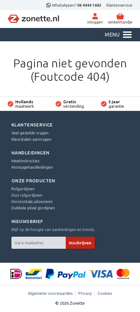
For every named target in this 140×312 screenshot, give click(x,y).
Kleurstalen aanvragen (31, 139)
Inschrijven (80, 243)
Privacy (85, 293)
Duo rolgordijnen (26, 195)
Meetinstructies (25, 161)
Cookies (104, 293)
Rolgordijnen (23, 189)
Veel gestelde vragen (30, 133)
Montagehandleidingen (32, 167)
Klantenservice (119, 5)
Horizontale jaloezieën (32, 202)
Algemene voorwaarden (50, 293)
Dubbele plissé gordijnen (33, 208)
